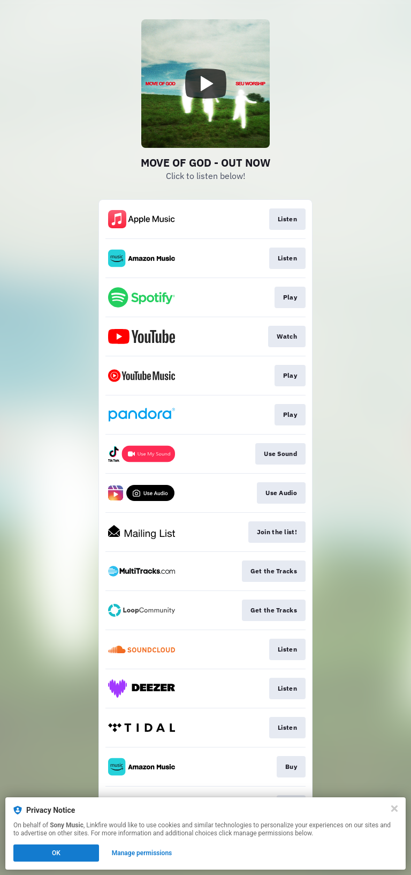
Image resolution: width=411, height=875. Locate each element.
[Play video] (205, 84)
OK (56, 853)
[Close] (394, 808)
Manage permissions (142, 853)
